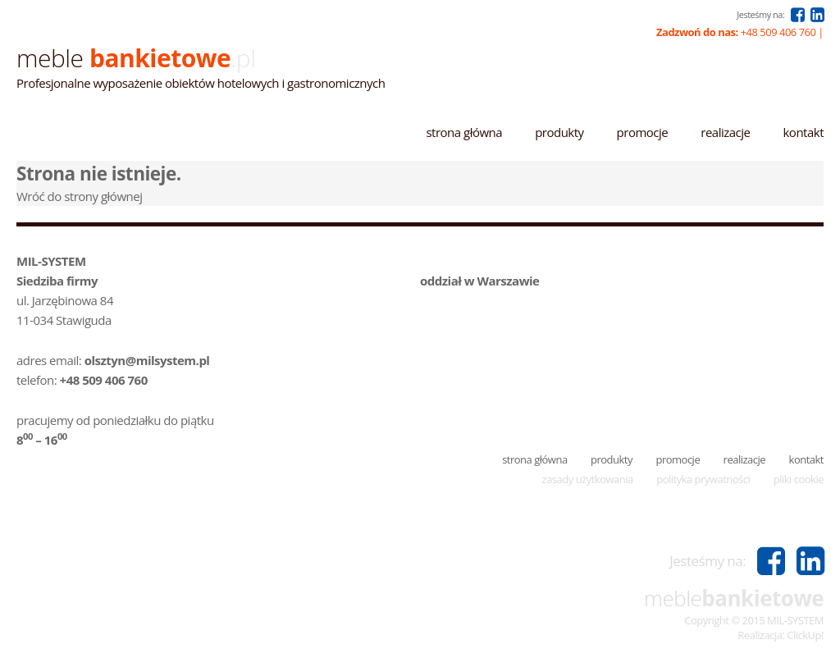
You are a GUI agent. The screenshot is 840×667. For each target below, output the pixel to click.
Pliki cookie (799, 479)
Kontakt (803, 132)
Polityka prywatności (703, 479)
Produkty (559, 132)
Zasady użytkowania (587, 479)
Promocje (643, 132)
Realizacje (725, 132)
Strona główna (464, 132)
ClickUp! (805, 635)
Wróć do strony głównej (79, 196)
